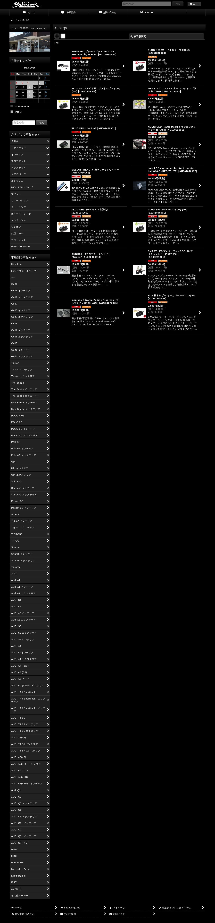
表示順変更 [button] (138, 36)
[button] (186, 12)
